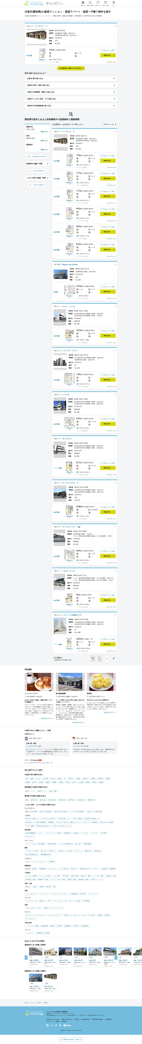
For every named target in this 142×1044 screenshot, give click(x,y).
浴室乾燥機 (87, 843)
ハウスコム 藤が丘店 (82, 185)
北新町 (61, 781)
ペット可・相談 (98, 875)
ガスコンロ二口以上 (88, 914)
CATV (49, 900)
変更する (43, 131)
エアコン (41, 832)
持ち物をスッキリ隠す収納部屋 (35, 821)
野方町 (68, 781)
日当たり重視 (77, 818)
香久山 (53, 778)
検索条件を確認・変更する (72, 1039)
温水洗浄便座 (52, 843)
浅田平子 (86, 778)
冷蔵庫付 (107, 914)
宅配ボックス (48, 907)
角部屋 (42, 886)
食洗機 (100, 914)
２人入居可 (57, 875)
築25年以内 (81, 799)
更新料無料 (44, 925)
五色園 (81, 781)
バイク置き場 (63, 868)
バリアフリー (94, 832)
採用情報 (64, 1020)
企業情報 (57, 1020)
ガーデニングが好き (31, 850)
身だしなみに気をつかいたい (62, 825)
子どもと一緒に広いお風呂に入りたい (68, 821)
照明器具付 (67, 832)
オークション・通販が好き (83, 850)
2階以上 (28, 886)
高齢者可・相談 (83, 879)
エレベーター (52, 868)
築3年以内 (34, 799)
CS (70, 900)
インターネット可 (31, 900)
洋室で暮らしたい (65, 818)
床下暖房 (104, 832)
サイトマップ (49, 1020)
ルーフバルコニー (41, 861)
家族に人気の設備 (31, 811)
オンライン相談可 (31, 875)
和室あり (76, 832)
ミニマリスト (29, 932)
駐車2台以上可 (85, 868)
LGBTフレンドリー (97, 879)
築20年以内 (72, 799)
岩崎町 (93, 778)
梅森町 (48, 781)
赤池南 (41, 781)
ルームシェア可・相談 (57, 879)
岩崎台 (60, 778)
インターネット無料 (31, 925)
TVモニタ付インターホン (33, 907)
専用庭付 (52, 861)
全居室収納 (73, 893)
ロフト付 (84, 832)
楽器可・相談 (71, 879)
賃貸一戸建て (53, 790)
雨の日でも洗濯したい (32, 818)
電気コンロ (68, 914)
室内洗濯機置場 (30, 832)
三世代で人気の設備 (59, 811)
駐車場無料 (84, 925)
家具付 (59, 832)
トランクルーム (93, 893)
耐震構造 (113, 868)
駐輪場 (27, 868)
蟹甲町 (94, 781)
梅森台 (108, 778)
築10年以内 (52, 799)
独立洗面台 (41, 843)
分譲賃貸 (104, 868)
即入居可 (66, 875)
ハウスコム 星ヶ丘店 (82, 203)
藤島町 (88, 781)
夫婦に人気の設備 (45, 811)
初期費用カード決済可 (71, 925)
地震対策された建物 (43, 932)
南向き (35, 886)
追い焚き (78, 843)
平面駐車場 (42, 868)
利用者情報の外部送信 (97, 1018)
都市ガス (42, 900)
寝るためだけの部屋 (106, 821)
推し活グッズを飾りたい (49, 850)
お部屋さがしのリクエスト (52, 1018)
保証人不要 (74, 875)
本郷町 (54, 781)
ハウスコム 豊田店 (54, 62)
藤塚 (32, 778)
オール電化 (77, 900)
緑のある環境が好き (31, 854)
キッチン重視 (29, 825)
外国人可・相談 (86, 875)
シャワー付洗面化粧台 (66, 843)
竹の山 (38, 778)
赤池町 (27, 781)
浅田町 (78, 778)
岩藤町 (101, 781)
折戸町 (34, 781)
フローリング (50, 832)
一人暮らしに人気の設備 (94, 811)
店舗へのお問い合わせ (67, 1018)
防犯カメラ (74, 868)
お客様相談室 (108, 1018)
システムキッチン (41, 914)
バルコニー (29, 861)
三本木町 (45, 778)
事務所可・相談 (43, 879)
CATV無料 (86, 900)
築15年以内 (62, 799)
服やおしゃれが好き (65, 850)
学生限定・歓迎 (30, 879)
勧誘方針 (77, 1018)
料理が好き (98, 850)
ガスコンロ (29, 914)
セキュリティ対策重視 (90, 821)
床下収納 (83, 893)
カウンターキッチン (55, 914)
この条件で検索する (38, 171)
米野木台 (71, 778)
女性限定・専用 (111, 875)
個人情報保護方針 (85, 1018)
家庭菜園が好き (46, 854)
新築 (26, 799)
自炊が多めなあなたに (43, 825)
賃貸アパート (42, 790)
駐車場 (34, 868)
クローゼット (43, 893)
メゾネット (95, 868)
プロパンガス (58, 900)
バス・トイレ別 (30, 843)
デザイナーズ (29, 836)
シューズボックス (31, 893)
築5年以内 (43, 799)
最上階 (48, 886)
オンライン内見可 (45, 875)
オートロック (59, 907)
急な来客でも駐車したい (92, 818)
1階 (54, 886)
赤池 (26, 778)
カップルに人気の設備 (76, 811)
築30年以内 (91, 799)
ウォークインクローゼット (59, 893)
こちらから (43, 762)
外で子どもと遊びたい (49, 818)
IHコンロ (77, 914)
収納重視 (51, 821)
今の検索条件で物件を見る (70, 68)
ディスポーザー (30, 918)
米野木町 (101, 778)
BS (66, 900)
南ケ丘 (74, 781)
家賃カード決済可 (56, 925)
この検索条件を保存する (38, 156)
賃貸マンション (30, 790)
